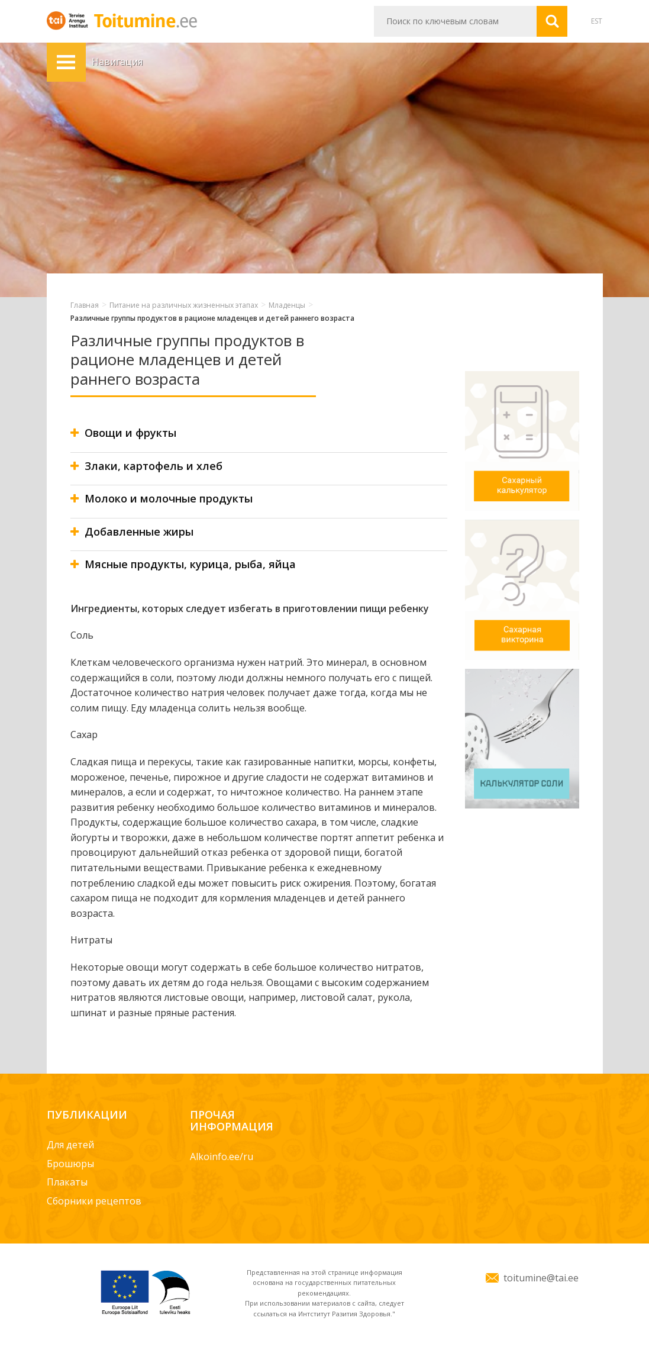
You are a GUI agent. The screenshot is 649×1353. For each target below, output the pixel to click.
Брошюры (70, 1163)
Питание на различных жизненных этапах (183, 305)
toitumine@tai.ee (541, 1278)
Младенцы (287, 305)
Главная (84, 305)
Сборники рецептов (94, 1200)
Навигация (66, 62)
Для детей (70, 1144)
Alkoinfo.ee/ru (221, 1156)
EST (596, 21)
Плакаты (67, 1181)
